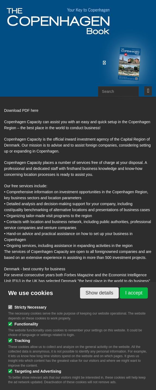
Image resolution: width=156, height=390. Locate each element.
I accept (133, 293)
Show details (99, 293)
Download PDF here (21, 110)
